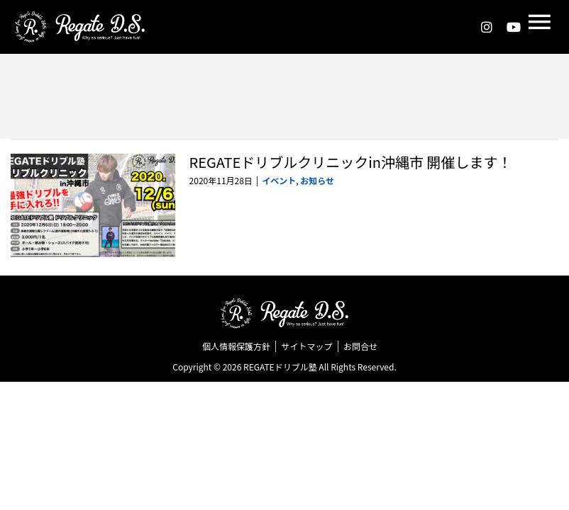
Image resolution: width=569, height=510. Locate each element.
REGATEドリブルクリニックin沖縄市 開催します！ (350, 162)
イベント (279, 180)
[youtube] (514, 27)
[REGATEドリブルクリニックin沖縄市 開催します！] (93, 205)
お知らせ (317, 180)
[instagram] (486, 27)
